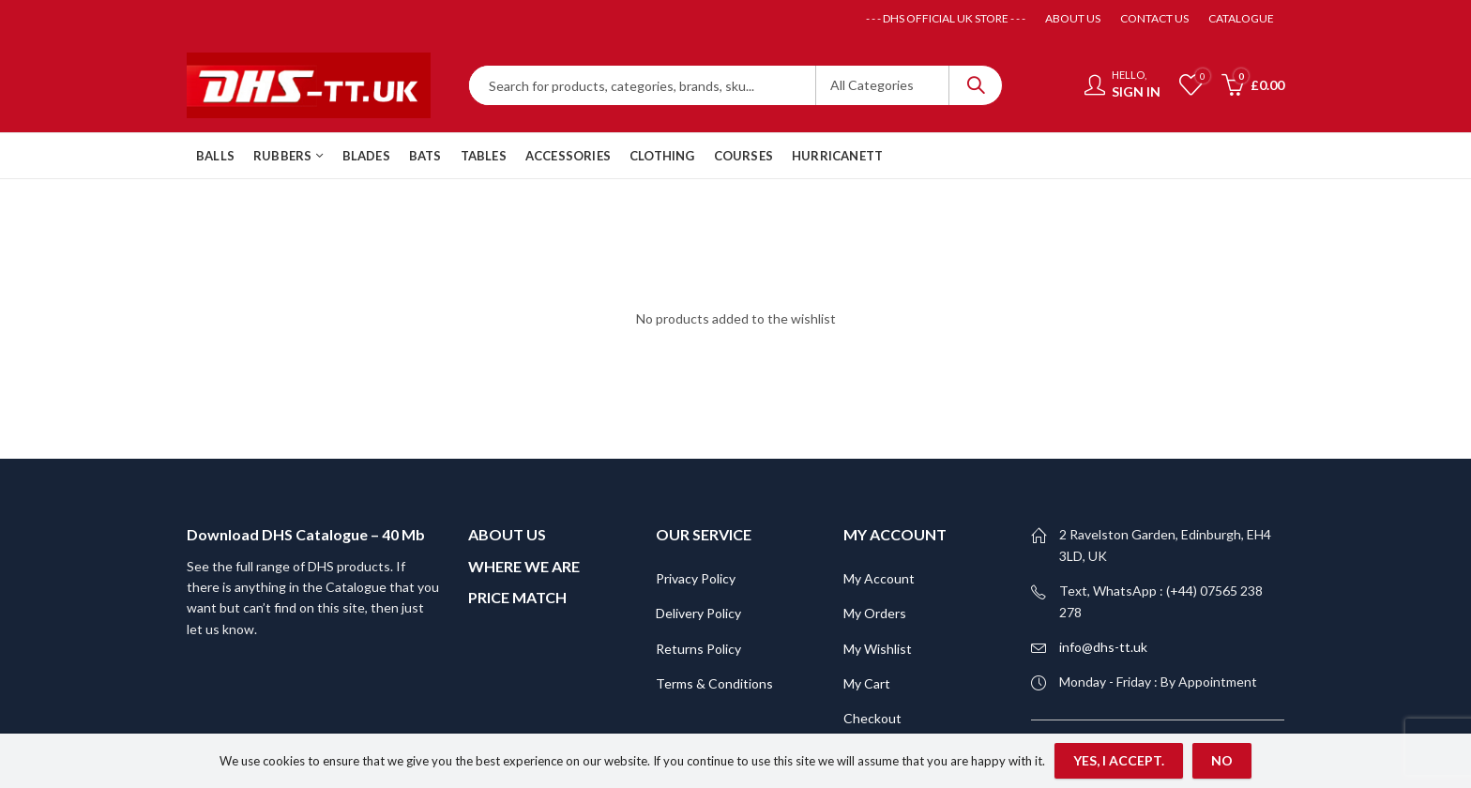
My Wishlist (877, 544)
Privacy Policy (696, 473)
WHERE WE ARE (524, 461)
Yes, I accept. (1118, 760)
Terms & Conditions (714, 578)
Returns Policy (698, 544)
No (1222, 760)
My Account (879, 473)
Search (975, 85)
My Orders (874, 509)
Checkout (872, 614)
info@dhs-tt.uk (1103, 542)
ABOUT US (507, 430)
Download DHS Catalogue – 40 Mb (306, 430)
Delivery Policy (698, 509)
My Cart (866, 578)
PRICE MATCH (517, 492)
